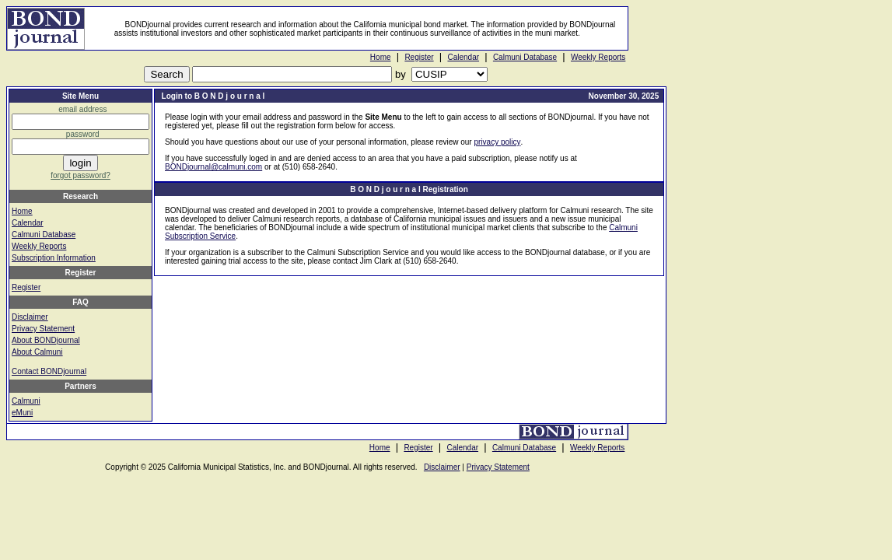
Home (380, 57)
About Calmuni (37, 352)
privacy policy (497, 142)
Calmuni (26, 401)
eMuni (22, 412)
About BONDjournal (46, 340)
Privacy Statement (43, 328)
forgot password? (80, 175)
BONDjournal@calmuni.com (213, 167)
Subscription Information (54, 258)
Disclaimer (30, 317)
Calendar (463, 57)
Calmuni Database (525, 57)
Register (418, 57)
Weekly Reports (598, 57)
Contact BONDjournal (49, 371)
